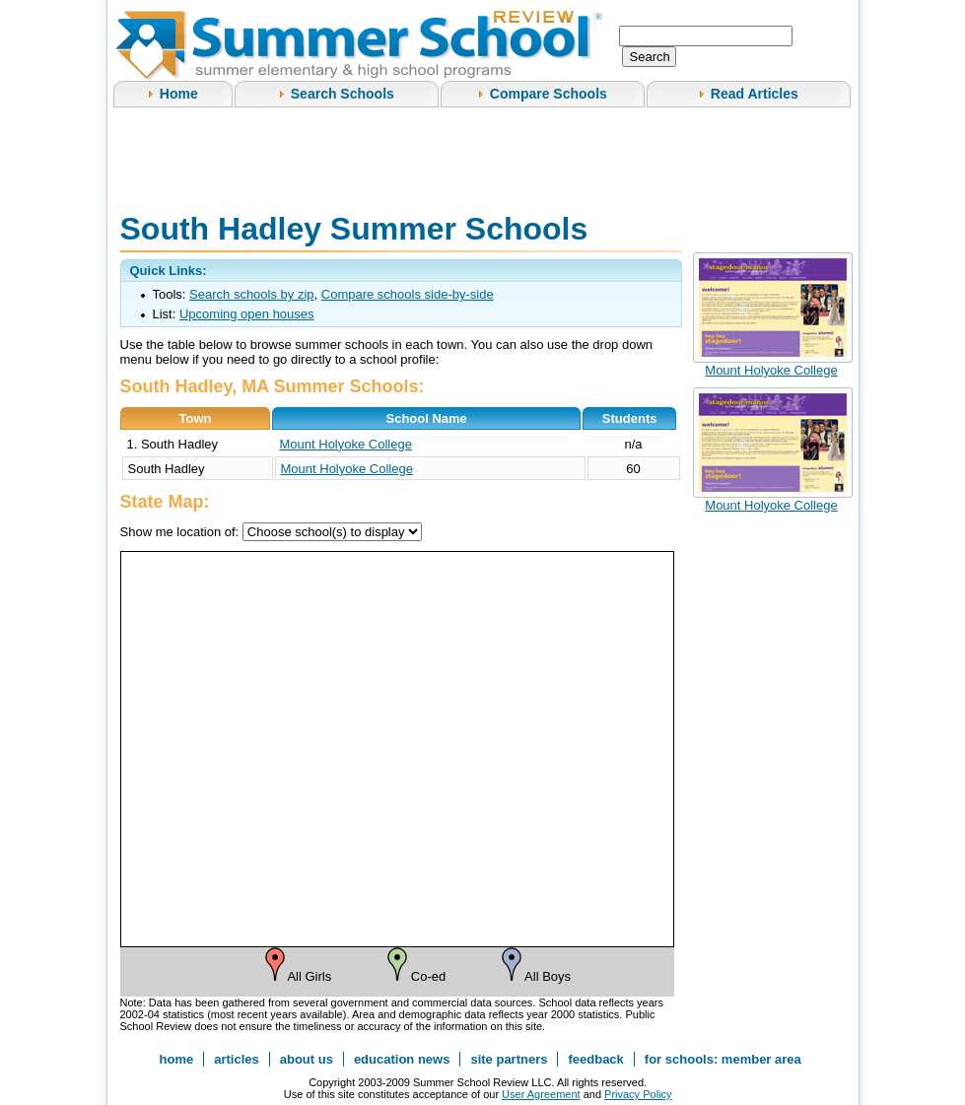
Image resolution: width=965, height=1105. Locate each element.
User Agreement (541, 1094)
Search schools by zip (251, 294)
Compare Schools (548, 94)
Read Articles (754, 94)
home (177, 1059)
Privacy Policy (637, 1094)
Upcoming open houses (246, 314)
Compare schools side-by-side (407, 294)
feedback (595, 1059)
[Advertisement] (479, 156)
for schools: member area (723, 1059)
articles (236, 1059)
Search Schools (342, 94)
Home (179, 94)
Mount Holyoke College (346, 444)
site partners (508, 1059)
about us (306, 1059)
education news (402, 1059)
